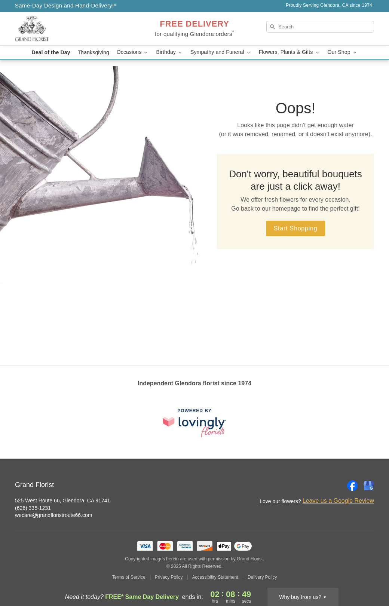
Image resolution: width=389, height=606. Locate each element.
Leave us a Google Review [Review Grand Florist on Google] (338, 501)
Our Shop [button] (343, 52)
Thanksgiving (93, 52)
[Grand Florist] (69, 29)
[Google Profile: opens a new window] (369, 485)
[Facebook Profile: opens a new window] (352, 485)
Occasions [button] (133, 52)
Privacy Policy (169, 577)
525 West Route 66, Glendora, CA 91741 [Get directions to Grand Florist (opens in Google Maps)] (62, 501)
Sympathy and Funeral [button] (220, 52)
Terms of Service (128, 577)
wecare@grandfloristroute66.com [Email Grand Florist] (53, 515)
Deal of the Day (50, 52)
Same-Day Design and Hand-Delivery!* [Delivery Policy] (65, 5)
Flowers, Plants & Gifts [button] (289, 52)
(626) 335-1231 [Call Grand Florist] (33, 508)
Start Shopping (295, 228)
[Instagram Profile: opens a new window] (336, 485)
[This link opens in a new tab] (194, 423)
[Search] (320, 27)
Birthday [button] (169, 52)
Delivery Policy (262, 577)
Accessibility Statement (215, 577)
